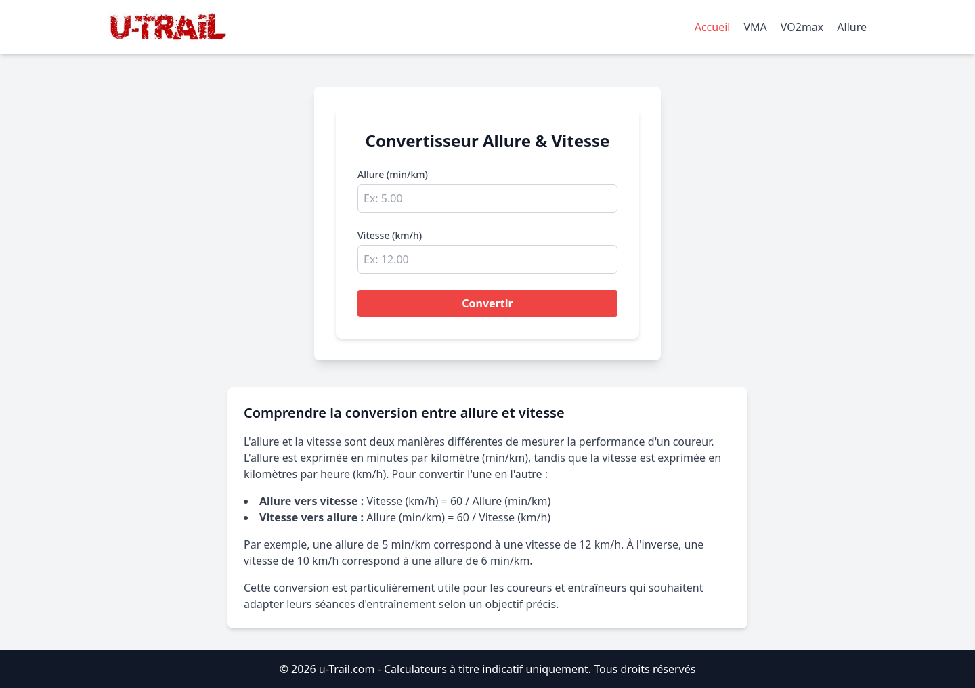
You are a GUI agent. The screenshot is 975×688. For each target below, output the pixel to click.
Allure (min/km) (393, 174)
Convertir (487, 303)
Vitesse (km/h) (390, 235)
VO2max (802, 27)
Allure (852, 27)
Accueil (713, 27)
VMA (754, 27)
